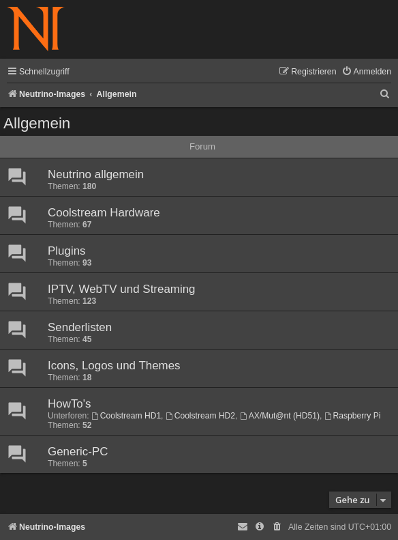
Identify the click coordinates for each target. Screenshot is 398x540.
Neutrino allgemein (96, 174)
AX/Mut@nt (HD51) (280, 416)
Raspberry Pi (352, 416)
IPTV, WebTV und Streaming (122, 289)
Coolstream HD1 (126, 416)
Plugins (67, 250)
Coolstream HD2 (200, 416)
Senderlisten (80, 327)
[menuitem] (366, 72)
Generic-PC (78, 451)
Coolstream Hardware (104, 212)
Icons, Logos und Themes (114, 365)
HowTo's (69, 403)
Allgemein (36, 123)
